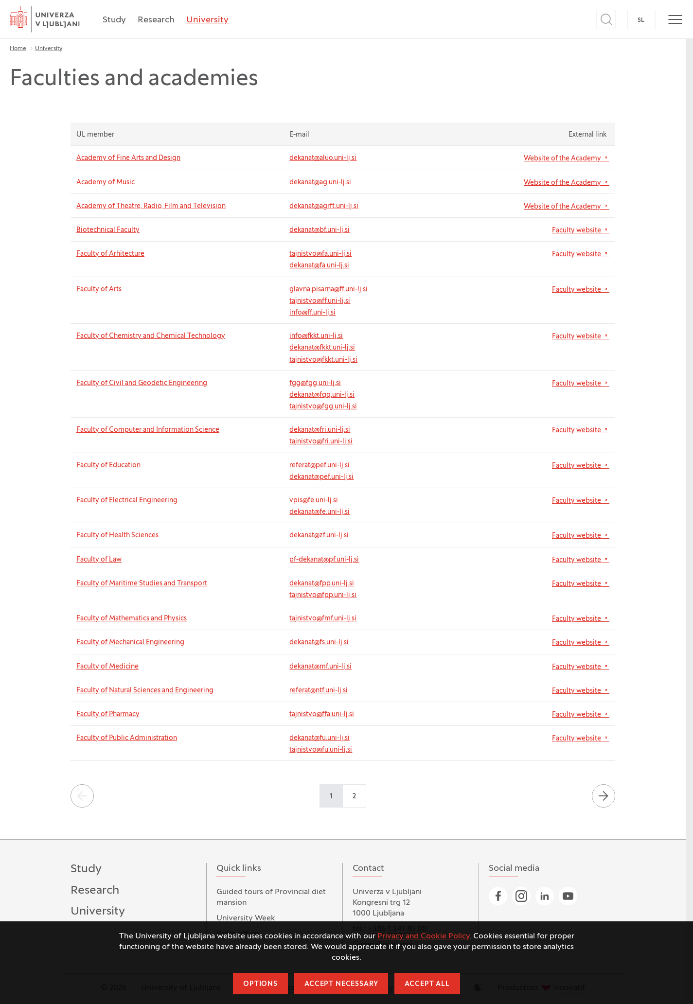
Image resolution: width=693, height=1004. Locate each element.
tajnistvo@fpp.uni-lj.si (322, 595)
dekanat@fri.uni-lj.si (319, 430)
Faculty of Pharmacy (108, 714)
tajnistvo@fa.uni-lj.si (320, 254)
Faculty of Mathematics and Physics (131, 619)
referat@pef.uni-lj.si (319, 465)
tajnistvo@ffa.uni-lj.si (321, 714)
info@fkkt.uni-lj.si (316, 336)
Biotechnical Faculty (108, 230)
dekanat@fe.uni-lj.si (319, 512)
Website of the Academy (566, 158)
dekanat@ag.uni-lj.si (320, 182)
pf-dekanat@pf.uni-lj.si (324, 560)
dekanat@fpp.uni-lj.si (321, 584)
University (207, 20)
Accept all (427, 984)
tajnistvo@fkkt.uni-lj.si (323, 360)
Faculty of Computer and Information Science (147, 430)
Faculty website (580, 230)
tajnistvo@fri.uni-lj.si (321, 442)
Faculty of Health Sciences (117, 535)
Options (260, 984)
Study (114, 20)
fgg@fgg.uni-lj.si (315, 383)
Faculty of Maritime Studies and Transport (141, 584)
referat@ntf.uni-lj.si (318, 690)
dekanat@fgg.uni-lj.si (322, 395)
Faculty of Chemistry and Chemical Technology (150, 336)
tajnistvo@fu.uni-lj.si (320, 750)
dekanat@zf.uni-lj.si (319, 535)
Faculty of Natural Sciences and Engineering (144, 690)
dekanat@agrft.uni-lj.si (323, 206)
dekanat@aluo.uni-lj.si (322, 158)
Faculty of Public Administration (126, 738)
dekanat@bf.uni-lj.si (319, 230)
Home (18, 49)
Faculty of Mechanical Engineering (130, 642)
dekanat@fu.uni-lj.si (319, 738)
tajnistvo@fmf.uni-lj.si (322, 619)
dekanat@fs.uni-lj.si (319, 642)
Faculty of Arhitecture (110, 254)
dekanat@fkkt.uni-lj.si (322, 348)
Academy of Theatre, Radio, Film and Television (151, 206)
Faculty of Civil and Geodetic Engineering (141, 383)
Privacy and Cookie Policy (423, 936)
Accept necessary (341, 984)
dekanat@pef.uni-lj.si (321, 477)
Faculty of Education (108, 465)
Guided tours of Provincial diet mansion (271, 897)
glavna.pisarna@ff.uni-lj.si (328, 289)
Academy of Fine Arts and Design (128, 158)
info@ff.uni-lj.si (312, 313)
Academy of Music (105, 182)
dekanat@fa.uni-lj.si (319, 266)
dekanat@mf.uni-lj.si (320, 667)
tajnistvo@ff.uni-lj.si (319, 301)
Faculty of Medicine (107, 667)
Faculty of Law (99, 560)
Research (156, 20)
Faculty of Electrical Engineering (127, 500)
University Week (245, 918)
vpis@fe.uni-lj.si (313, 500)
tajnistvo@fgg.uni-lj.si (323, 407)
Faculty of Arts (99, 289)
